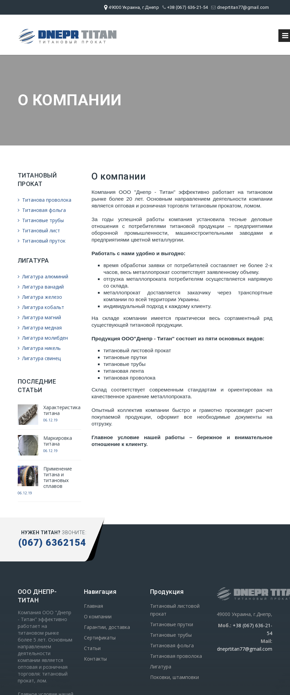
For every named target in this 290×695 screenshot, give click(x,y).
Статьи (92, 648)
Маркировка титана (57, 441)
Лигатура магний (39, 317)
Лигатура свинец (39, 358)
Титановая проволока (176, 656)
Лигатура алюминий (43, 276)
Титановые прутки (171, 624)
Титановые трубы (41, 220)
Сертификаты (100, 637)
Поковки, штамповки (174, 677)
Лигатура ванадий (41, 286)
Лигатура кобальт (41, 307)
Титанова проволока (44, 200)
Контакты (95, 658)
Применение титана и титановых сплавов (57, 477)
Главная (93, 606)
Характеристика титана (62, 410)
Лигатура (160, 666)
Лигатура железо (40, 297)
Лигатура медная (40, 327)
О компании (98, 616)
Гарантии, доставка (107, 627)
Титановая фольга (42, 210)
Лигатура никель (39, 348)
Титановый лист (39, 230)
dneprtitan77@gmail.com (240, 7)
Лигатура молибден (43, 338)
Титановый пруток (42, 240)
